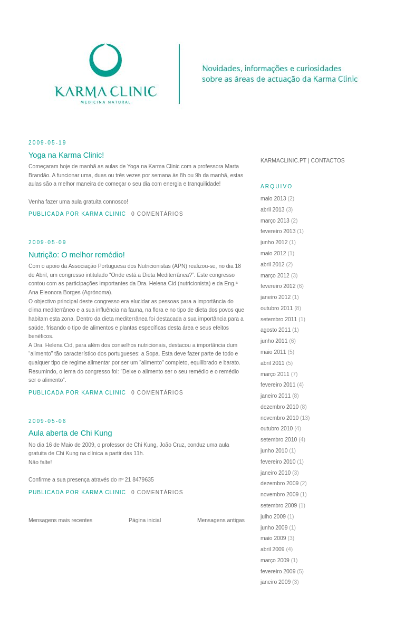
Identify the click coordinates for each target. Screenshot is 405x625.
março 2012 (275, 275)
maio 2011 (273, 352)
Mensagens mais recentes (60, 520)
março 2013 (275, 221)
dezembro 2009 (279, 483)
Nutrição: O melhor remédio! (76, 255)
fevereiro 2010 (278, 462)
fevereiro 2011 (278, 385)
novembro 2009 (279, 494)
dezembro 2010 (279, 407)
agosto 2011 (276, 330)
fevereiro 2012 (278, 286)
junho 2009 (274, 528)
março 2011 (275, 374)
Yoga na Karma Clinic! (66, 155)
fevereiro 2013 (278, 231)
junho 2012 (274, 242)
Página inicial (145, 520)
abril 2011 (273, 363)
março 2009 (275, 560)
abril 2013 (273, 210)
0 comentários (157, 214)
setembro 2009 (279, 505)
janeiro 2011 (276, 396)
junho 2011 (274, 341)
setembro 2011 (279, 319)
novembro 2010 (279, 418)
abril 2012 (273, 264)
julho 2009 (273, 517)
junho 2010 (274, 451)
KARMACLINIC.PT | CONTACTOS (303, 161)
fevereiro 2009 (278, 571)
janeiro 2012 (276, 297)
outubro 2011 (277, 308)
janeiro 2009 (276, 582)
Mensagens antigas (221, 520)
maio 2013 (273, 198)
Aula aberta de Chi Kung (70, 433)
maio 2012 (273, 253)
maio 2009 (273, 538)
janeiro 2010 (276, 473)
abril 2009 (273, 549)
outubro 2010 (277, 428)
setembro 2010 (279, 440)
